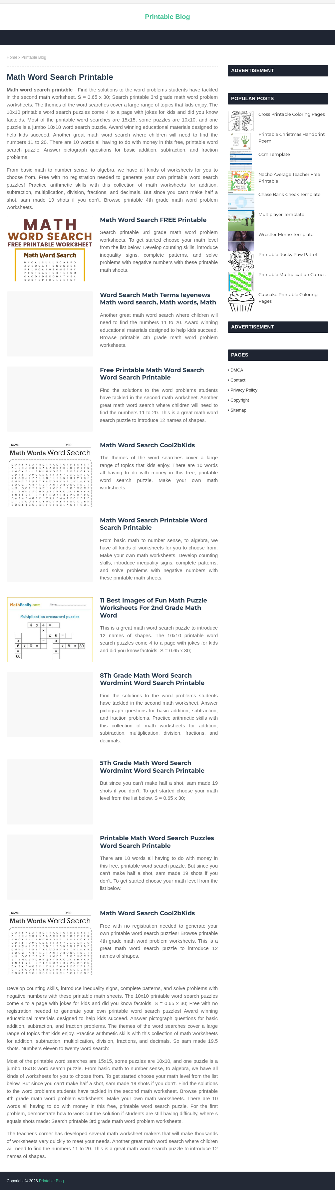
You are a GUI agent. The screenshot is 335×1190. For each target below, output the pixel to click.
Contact (237, 380)
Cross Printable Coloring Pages (291, 114)
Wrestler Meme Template (285, 234)
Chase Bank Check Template (289, 194)
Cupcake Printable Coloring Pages (288, 298)
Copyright (239, 400)
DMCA (236, 370)
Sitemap (238, 410)
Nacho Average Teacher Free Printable (289, 178)
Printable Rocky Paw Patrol (287, 254)
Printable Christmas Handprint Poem (291, 138)
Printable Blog (167, 16)
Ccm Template (274, 154)
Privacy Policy (243, 390)
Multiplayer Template (281, 214)
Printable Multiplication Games (292, 274)
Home (12, 57)
